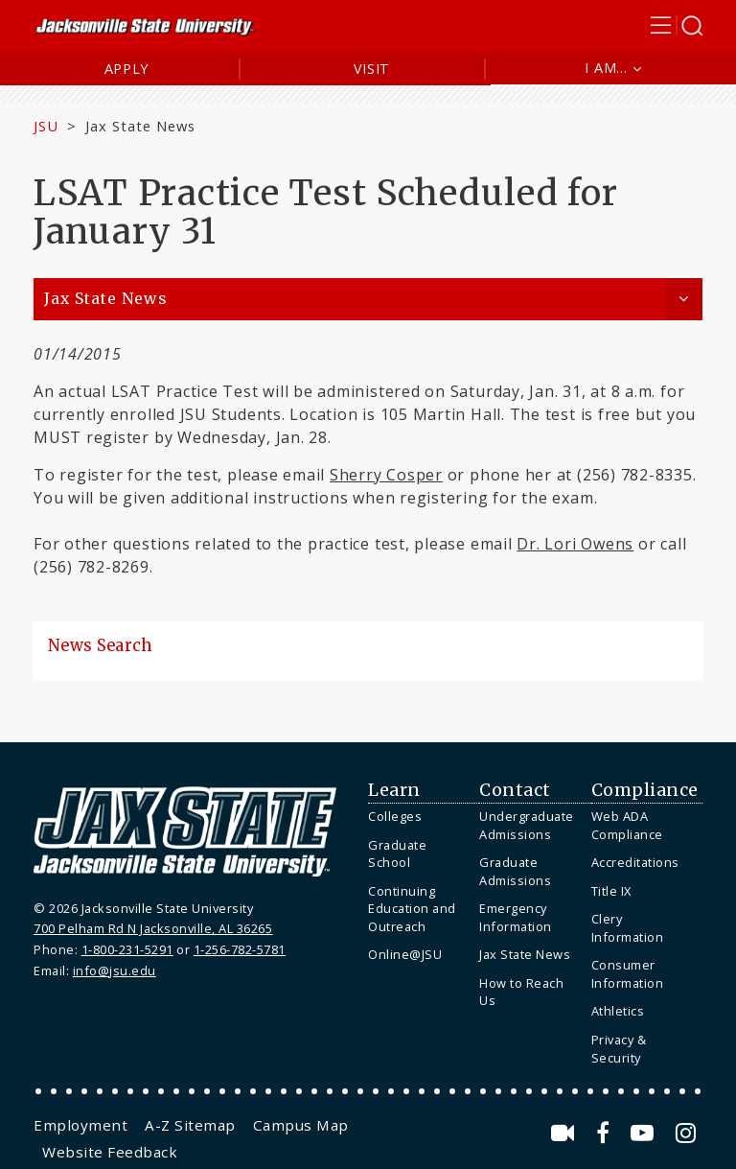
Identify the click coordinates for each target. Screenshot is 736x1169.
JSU (46, 125)
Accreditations (635, 862)
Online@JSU (405, 954)
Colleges (395, 816)
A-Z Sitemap (190, 1124)
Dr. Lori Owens (575, 543)
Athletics (618, 1010)
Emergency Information (515, 917)
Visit (372, 68)
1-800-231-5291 (127, 949)
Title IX (611, 891)
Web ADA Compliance (627, 825)
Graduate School (397, 854)
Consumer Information (627, 974)
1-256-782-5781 (240, 949)
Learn (394, 790)
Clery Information (627, 928)
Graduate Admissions (515, 871)
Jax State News (140, 125)
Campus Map (301, 1124)
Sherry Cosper (386, 474)
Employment (80, 1124)
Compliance (645, 790)
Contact (515, 790)
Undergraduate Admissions (526, 825)
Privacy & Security (619, 1048)
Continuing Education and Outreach (412, 908)
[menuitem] (419, 816)
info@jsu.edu (114, 970)
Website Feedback (109, 1151)
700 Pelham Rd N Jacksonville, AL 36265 (153, 928)
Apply (127, 68)
